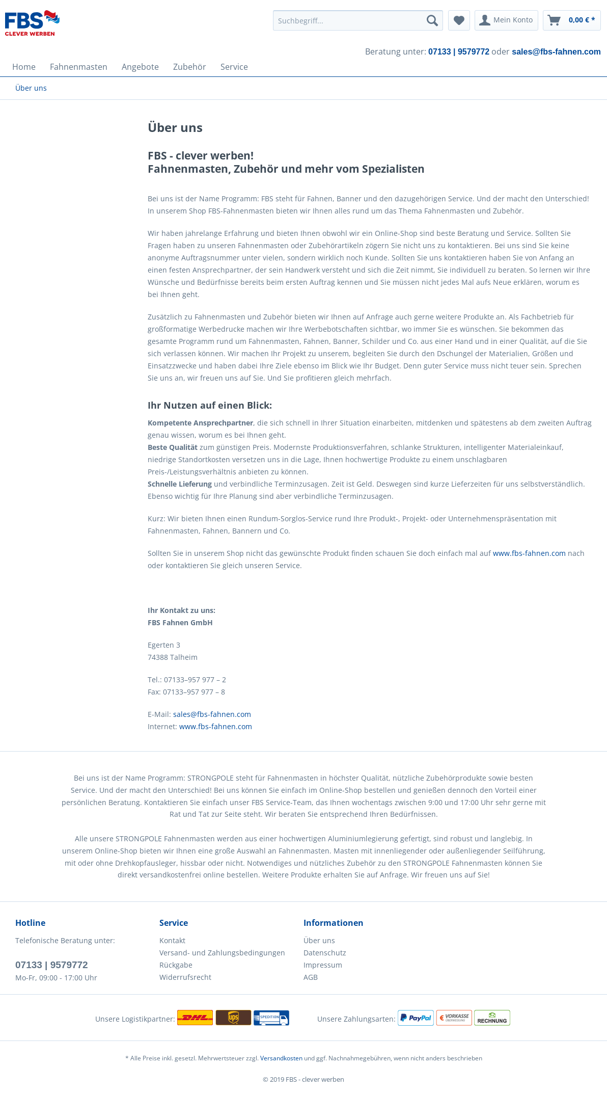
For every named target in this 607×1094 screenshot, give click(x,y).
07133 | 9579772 (51, 964)
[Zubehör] (189, 66)
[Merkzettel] (459, 20)
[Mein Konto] (506, 20)
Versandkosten (281, 1058)
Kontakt (172, 940)
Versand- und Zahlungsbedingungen (222, 952)
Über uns (319, 940)
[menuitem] (358, 20)
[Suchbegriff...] (358, 20)
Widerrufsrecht (185, 977)
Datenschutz (325, 952)
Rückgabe (175, 965)
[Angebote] (140, 66)
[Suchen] (432, 20)
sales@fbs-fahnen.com (212, 714)
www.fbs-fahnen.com (529, 553)
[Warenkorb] (572, 20)
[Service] (234, 66)
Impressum (323, 965)
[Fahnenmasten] (79, 66)
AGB (311, 977)
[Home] (24, 66)
